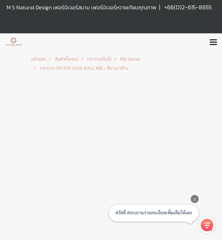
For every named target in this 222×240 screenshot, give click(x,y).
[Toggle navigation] (213, 42)
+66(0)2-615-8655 (188, 7)
